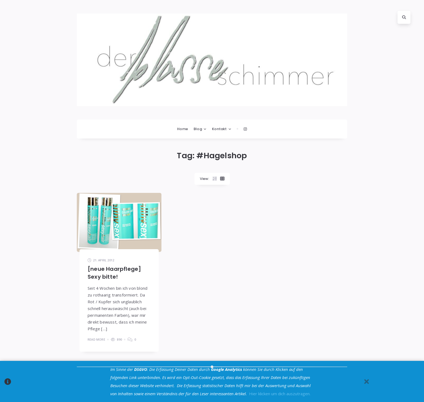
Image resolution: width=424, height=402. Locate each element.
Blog (198, 128)
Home (182, 128)
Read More (96, 339)
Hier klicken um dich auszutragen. (279, 393)
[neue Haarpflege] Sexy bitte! (114, 273)
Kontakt (219, 128)
